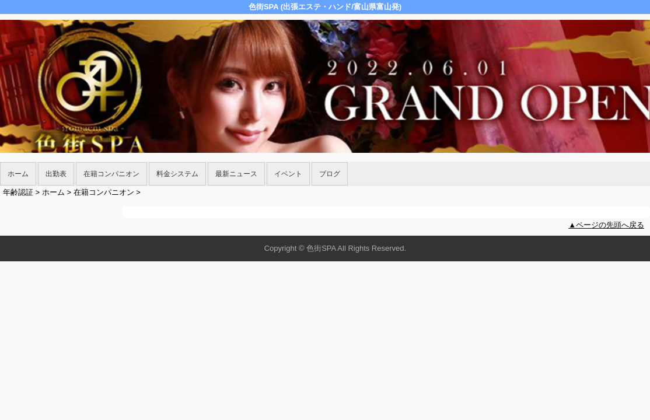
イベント (288, 174)
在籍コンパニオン (111, 174)
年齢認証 (18, 192)
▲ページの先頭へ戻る (606, 224)
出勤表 (56, 174)
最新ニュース (236, 174)
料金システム (177, 174)
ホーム (18, 174)
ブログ (329, 174)
